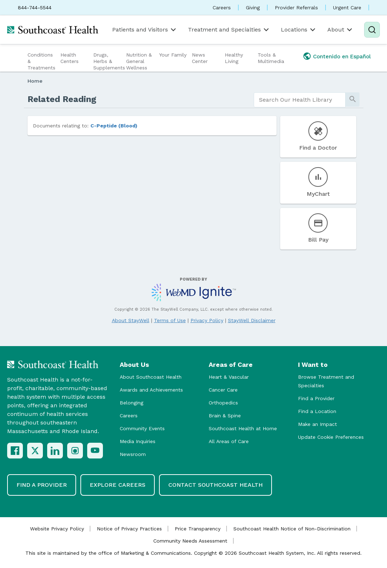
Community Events (142, 428)
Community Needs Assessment (190, 541)
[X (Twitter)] (35, 450)
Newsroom (133, 454)
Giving (253, 7)
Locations (299, 30)
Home (35, 81)
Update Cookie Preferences (331, 437)
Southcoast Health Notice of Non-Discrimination (292, 528)
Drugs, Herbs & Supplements (108, 61)
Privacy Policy (206, 320)
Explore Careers (117, 484)
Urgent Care (347, 7)
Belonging (131, 403)
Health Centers (69, 58)
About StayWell (130, 320)
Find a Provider (316, 398)
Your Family (173, 55)
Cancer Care (223, 390)
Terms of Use (170, 320)
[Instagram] (75, 450)
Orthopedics (223, 403)
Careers (222, 7)
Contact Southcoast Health (215, 484)
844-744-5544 (34, 7)
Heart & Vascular (229, 377)
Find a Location (317, 411)
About (340, 30)
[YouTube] (95, 450)
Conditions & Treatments (41, 61)
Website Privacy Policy (57, 528)
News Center (200, 58)
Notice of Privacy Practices (129, 528)
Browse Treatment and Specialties (326, 381)
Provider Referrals (296, 7)
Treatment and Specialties (229, 30)
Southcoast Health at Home (243, 428)
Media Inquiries (137, 441)
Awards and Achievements (151, 390)
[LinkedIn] (55, 450)
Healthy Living (234, 58)
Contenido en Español (342, 56)
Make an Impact (317, 424)
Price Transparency (197, 528)
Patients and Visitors (144, 30)
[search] (299, 100)
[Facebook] (15, 450)
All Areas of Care (229, 441)
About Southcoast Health (151, 377)
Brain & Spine (225, 415)
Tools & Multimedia (271, 58)
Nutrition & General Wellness (139, 61)
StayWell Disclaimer (252, 320)
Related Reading (62, 99)
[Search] (372, 30)
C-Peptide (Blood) (113, 125)
